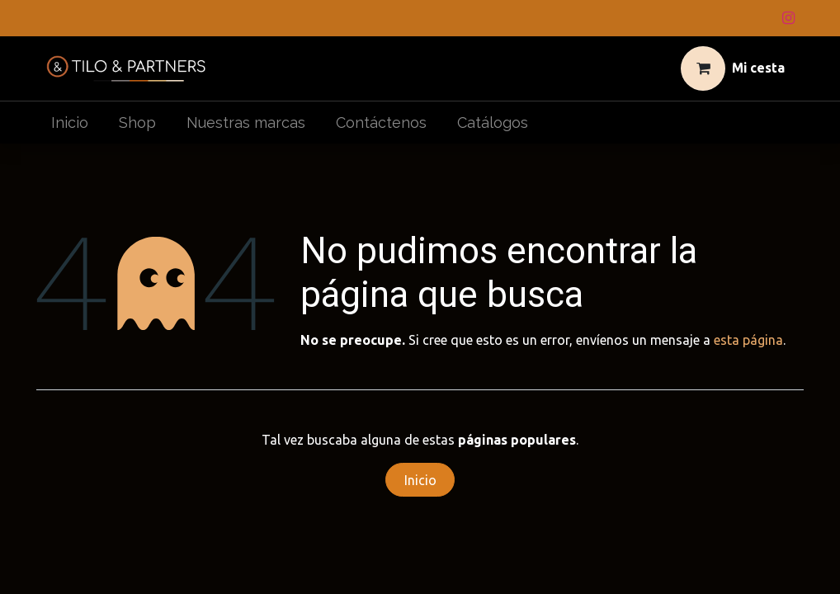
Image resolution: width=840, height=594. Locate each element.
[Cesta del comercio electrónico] (733, 68)
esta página (748, 339)
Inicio (420, 480)
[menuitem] (70, 122)
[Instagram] (788, 18)
